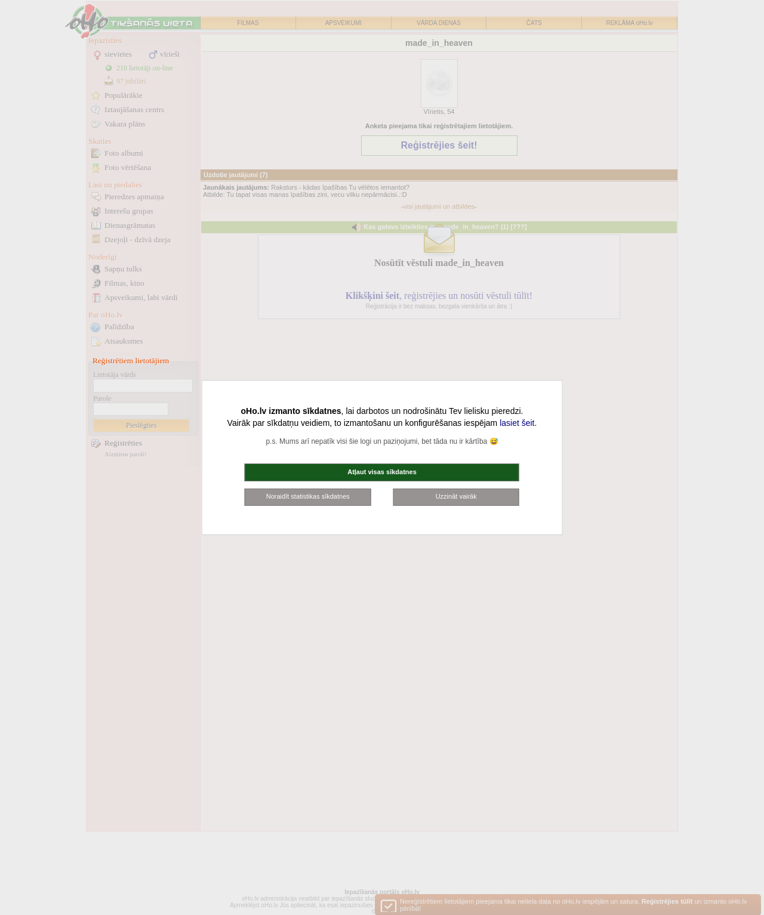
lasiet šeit (517, 423)
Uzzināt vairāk (456, 496)
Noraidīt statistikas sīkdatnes (308, 496)
